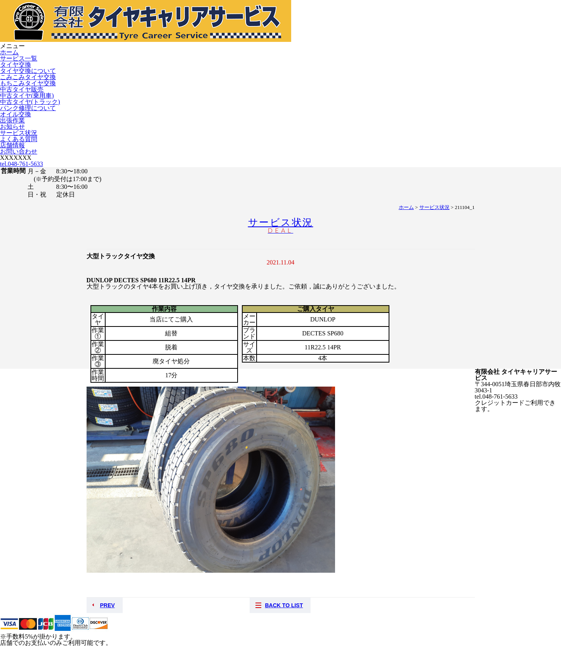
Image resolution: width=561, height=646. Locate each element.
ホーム (9, 52)
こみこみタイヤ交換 (28, 77)
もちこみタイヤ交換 (28, 83)
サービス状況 (18, 133)
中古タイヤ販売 (21, 89)
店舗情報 (12, 145)
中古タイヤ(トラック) (30, 101)
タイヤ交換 (15, 64)
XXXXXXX (15, 157)
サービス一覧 (18, 58)
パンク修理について (28, 108)
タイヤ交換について (28, 70)
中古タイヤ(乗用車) (27, 95)
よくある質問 (18, 139)
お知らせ (12, 126)
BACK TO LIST (284, 605)
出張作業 (12, 120)
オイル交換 (15, 114)
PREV (107, 605)
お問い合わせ (18, 151)
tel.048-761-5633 (21, 164)
